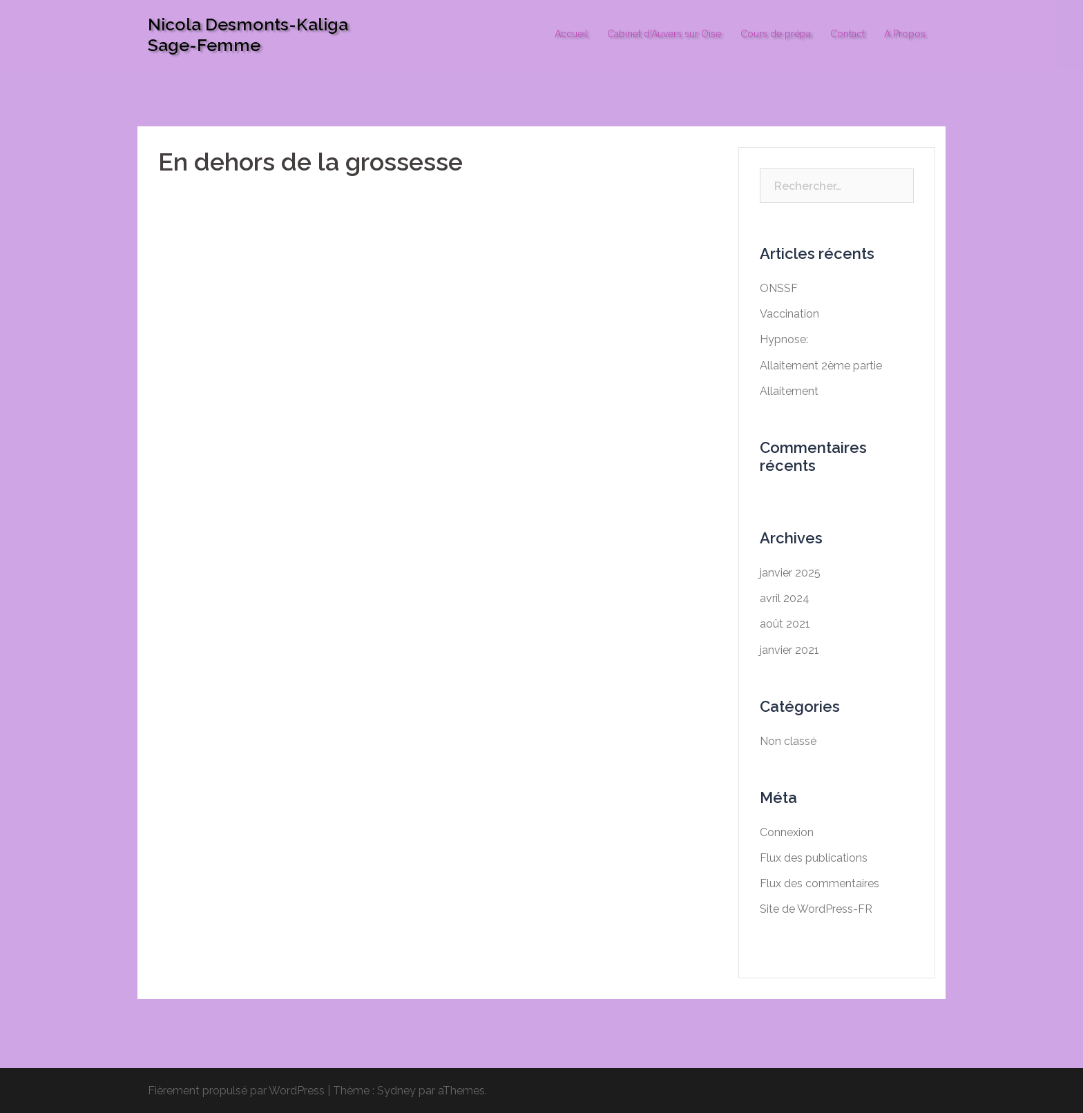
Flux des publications (814, 857)
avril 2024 (784, 598)
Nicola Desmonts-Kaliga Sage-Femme (248, 34)
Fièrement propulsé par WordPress (236, 1090)
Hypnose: (784, 339)
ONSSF (779, 288)
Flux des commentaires (819, 883)
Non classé (788, 741)
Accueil (571, 33)
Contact (847, 33)
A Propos (905, 33)
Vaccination (789, 313)
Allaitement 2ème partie (821, 365)
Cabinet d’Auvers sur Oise (664, 33)
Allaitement (789, 391)
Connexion (787, 832)
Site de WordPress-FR (816, 909)
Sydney (396, 1090)
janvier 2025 (790, 572)
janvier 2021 (789, 650)
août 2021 (785, 623)
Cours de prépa (775, 33)
